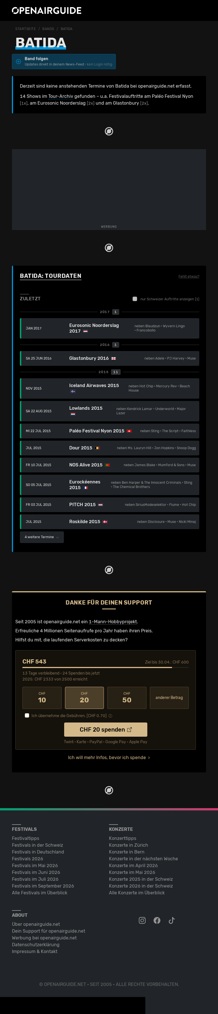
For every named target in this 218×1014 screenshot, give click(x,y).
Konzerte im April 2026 (133, 865)
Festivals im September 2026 (43, 886)
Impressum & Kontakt (34, 951)
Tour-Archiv (60, 96)
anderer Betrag (169, 697)
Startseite (25, 29)
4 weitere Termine (42, 537)
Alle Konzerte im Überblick (137, 892)
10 (42, 698)
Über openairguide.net (36, 924)
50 (127, 698)
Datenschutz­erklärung (36, 944)
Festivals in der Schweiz (37, 845)
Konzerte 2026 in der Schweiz (141, 886)
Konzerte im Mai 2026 (132, 872)
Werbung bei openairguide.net (44, 938)
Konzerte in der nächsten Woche (143, 858)
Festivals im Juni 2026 (36, 872)
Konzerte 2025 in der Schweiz (141, 879)
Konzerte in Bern (126, 852)
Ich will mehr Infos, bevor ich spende (107, 757)
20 (84, 698)
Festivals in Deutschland (38, 852)
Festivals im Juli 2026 (35, 879)
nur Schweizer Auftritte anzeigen (166, 299)
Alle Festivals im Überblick (39, 892)
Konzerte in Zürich (128, 845)
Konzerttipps (122, 838)
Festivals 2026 (27, 858)
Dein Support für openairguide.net (48, 931)
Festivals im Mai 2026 (35, 865)
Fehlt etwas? (189, 276)
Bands (48, 29)
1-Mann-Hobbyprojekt (113, 621)
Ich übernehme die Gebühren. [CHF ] (69, 716)
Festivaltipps (25, 838)
